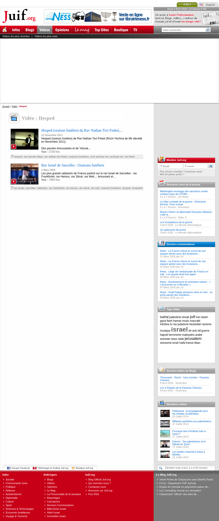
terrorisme (175, 334)
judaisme (183, 324)
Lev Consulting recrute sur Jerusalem (180, 490)
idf (199, 330)
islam (204, 317)
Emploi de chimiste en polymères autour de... (184, 486)
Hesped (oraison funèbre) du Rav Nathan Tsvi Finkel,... (82, 130)
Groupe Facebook (20, 468)
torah (175, 342)
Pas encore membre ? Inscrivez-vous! (181, 171)
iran (198, 317)
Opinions (52, 486)
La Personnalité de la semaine (64, 494)
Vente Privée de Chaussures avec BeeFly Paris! (186, 479)
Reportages (53, 497)
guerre (205, 330)
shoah (185, 317)
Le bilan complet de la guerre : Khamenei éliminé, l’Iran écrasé (183, 203)
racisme (206, 324)
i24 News (183, 196)
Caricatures (53, 501)
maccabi (195, 320)
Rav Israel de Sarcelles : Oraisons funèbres (72, 165)
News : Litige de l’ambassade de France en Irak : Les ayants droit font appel (184, 273)
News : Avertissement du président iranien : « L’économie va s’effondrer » (185, 283)
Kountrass (183, 207)
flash (169, 320)
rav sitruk (84, 188)
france (190, 342)
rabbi (181, 339)
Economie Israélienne (18, 512)
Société (10, 479)
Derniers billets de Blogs (181, 370)
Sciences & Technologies (20, 508)
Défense (10, 490)
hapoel (164, 334)
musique (165, 330)
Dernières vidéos (177, 404)
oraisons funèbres (79, 156)
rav (175, 324)
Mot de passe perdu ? (172, 174)
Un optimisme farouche (173, 229)
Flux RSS (93, 494)
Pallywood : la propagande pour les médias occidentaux (190, 412)
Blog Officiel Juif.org (99, 479)
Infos (5, 474)
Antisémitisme (13, 494)
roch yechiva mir (99, 156)
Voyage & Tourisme (17, 516)
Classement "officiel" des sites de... (179, 494)
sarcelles (31, 188)
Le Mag (51, 490)
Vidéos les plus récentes (16, 36)
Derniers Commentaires (60, 505)
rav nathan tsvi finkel (55, 156)
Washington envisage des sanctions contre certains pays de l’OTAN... (184, 192)
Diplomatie (12, 497)
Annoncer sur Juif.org (100, 490)
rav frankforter (56, 188)
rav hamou (72, 188)
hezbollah (195, 324)
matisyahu (188, 334)
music (185, 320)
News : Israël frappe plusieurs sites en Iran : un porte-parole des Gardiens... (186, 293)
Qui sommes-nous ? (99, 483)
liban (197, 342)
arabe (198, 334)
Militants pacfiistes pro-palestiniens (191, 421)
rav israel (19, 188)
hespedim (137, 188)
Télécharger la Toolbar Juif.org (52, 468)
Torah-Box (181, 383)
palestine (175, 317)
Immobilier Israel (56, 516)
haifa (182, 342)
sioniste (165, 339)
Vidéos (51, 483)
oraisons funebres (111, 188)
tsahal (164, 317)
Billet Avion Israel (56, 508)
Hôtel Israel (53, 512)
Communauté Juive (17, 483)
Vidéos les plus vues (45, 36)
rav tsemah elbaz (33, 156)
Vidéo (14, 106)
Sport (9, 505)
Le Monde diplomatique (188, 225)
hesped (18, 156)
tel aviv (193, 330)
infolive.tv (166, 324)
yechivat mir (116, 156)
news (174, 339)
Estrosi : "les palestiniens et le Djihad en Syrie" (189, 443)
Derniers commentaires (181, 244)
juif (192, 317)
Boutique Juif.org (84, 468)
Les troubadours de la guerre (176, 222)
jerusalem (193, 338)
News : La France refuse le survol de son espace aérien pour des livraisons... (183, 252)
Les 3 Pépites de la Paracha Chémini (181, 387)
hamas (177, 320)
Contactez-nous (97, 486)
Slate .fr (182, 217)
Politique (10, 486)
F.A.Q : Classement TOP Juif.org (177, 483)
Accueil (5, 106)
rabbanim (42, 188)
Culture (10, 501)
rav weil (95, 188)
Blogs (50, 479)
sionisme (166, 342)
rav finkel (130, 156)
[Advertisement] (88, 71)
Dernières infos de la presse (183, 184)
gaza (163, 320)
